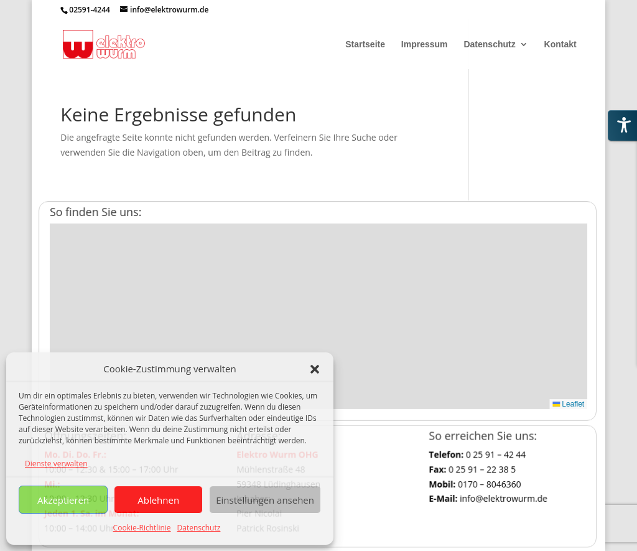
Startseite (365, 44)
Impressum (424, 44)
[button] (315, 369)
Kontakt (560, 44)
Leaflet (552, 397)
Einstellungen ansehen (265, 500)
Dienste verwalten (56, 463)
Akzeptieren (63, 500)
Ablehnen (158, 500)
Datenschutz (199, 527)
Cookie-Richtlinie (142, 527)
